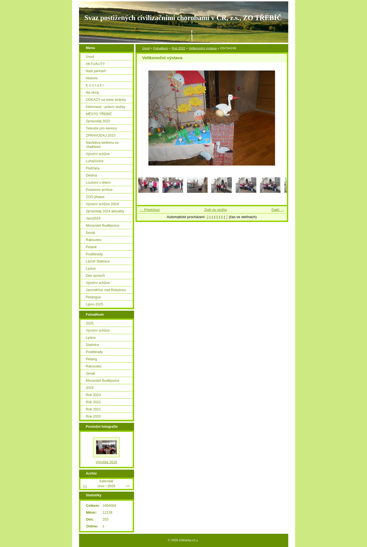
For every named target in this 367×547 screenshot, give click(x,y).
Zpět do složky (215, 210)
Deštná (91, 175)
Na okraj (92, 92)
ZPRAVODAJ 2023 (101, 135)
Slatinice (92, 345)
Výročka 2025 (106, 462)
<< (85, 486)
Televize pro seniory (101, 128)
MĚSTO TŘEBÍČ (99, 114)
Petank (91, 247)
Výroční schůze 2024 (102, 204)
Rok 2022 (178, 48)
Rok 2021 (93, 409)
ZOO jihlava (95, 197)
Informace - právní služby (106, 107)
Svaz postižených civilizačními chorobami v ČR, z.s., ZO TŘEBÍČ (183, 18)
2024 (90, 388)
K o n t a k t (95, 85)
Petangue (93, 297)
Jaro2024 (93, 218)
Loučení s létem (98, 182)
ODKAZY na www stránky (106, 100)
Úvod (146, 48)
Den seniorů (95, 276)
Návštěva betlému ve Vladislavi (102, 144)
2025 (90, 323)
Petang (91, 359)
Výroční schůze (98, 154)
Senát (90, 233)
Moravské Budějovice (102, 225)
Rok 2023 (93, 395)
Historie (92, 78)
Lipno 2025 (94, 304)
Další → (277, 210)
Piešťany (93, 168)
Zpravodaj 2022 (98, 121)
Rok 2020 (93, 416)
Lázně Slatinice (98, 261)
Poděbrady (94, 254)
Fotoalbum (160, 48)
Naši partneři (96, 71)
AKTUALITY (95, 64)
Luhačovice (95, 161)
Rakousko (94, 240)
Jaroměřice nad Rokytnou (106, 290)
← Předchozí (150, 210)
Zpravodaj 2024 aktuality (105, 211)
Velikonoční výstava (203, 48)
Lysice (91, 268)
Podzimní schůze (99, 190)
